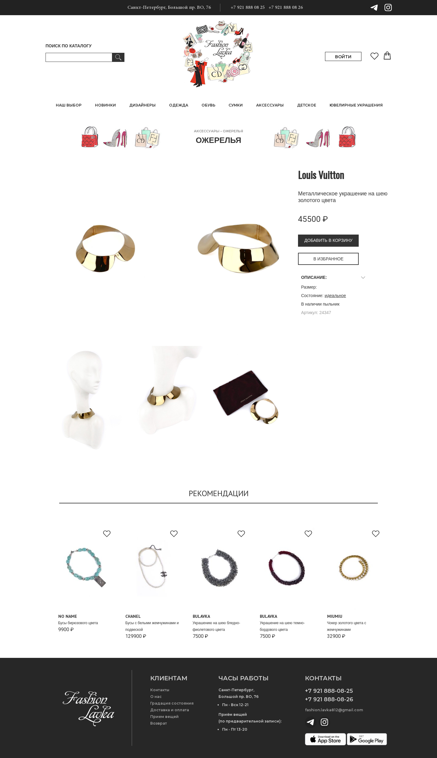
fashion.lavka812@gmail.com (334, 710)
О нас (156, 696)
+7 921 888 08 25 (248, 7)
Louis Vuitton (321, 175)
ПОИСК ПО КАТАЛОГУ (69, 45)
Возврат (158, 723)
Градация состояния (172, 703)
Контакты (159, 690)
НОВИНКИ (105, 105)
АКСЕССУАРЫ (206, 131)
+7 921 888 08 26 (286, 7)
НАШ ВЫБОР (69, 105)
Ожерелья (233, 131)
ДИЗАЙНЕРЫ (142, 105)
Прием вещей (164, 716)
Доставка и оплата (169, 710)
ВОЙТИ (343, 56)
